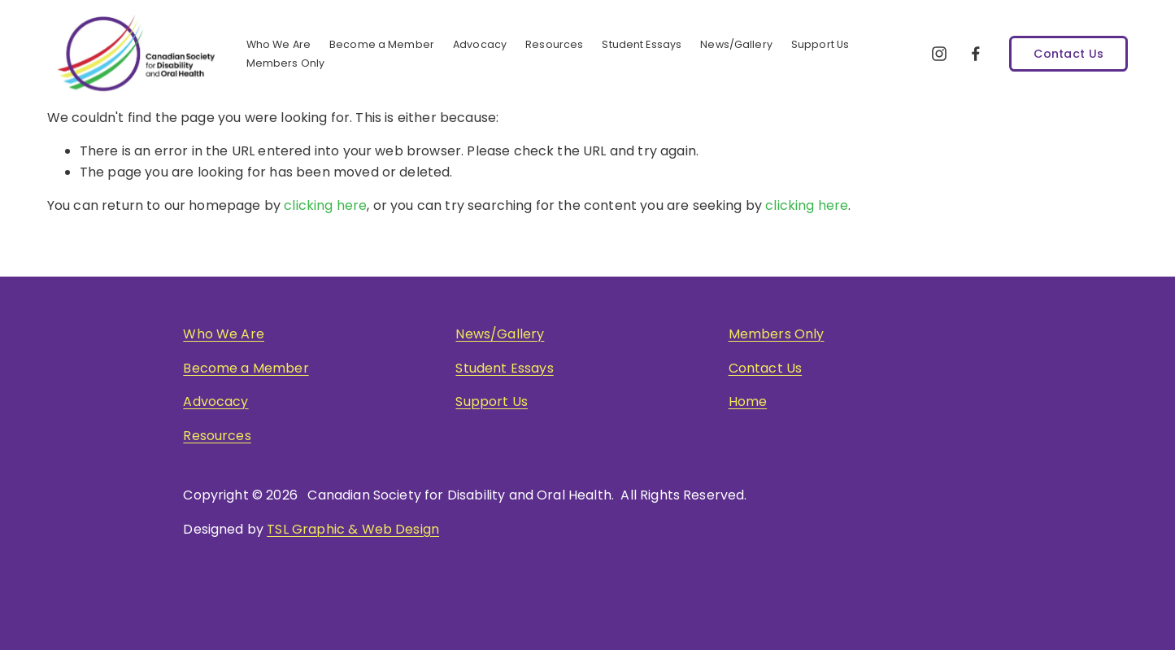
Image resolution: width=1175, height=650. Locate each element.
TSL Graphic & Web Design (353, 529)
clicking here (325, 205)
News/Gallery (499, 334)
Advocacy (480, 44)
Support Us (820, 44)
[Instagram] (939, 54)
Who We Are (223, 334)
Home (748, 401)
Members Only (285, 63)
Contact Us (1068, 54)
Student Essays (641, 44)
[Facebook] (976, 54)
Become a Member (245, 368)
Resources (216, 435)
